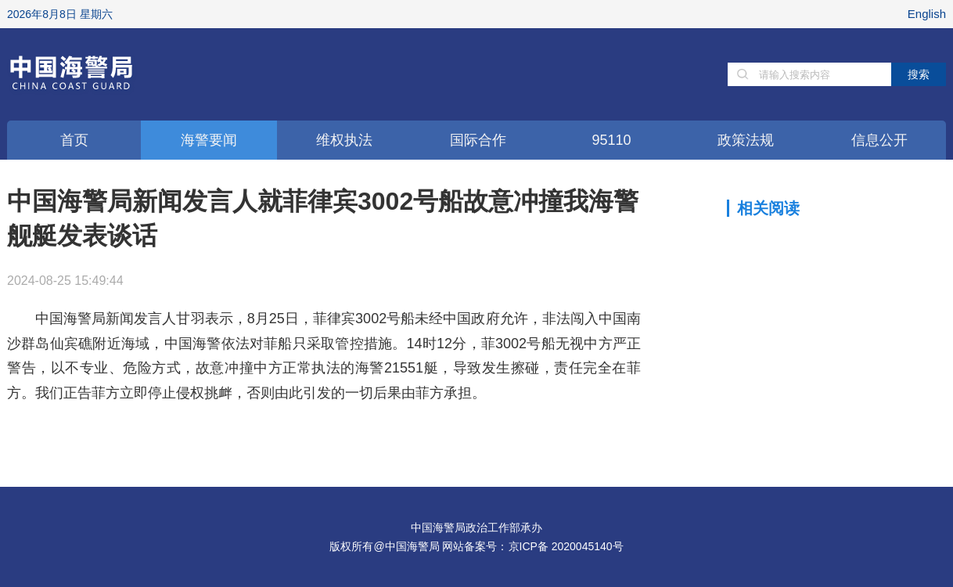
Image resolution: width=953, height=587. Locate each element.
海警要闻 (209, 140)
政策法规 (745, 140)
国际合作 (478, 140)
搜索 (919, 74)
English (927, 13)
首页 (74, 140)
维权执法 (344, 140)
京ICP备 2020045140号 (566, 546)
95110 (611, 140)
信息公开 (879, 140)
